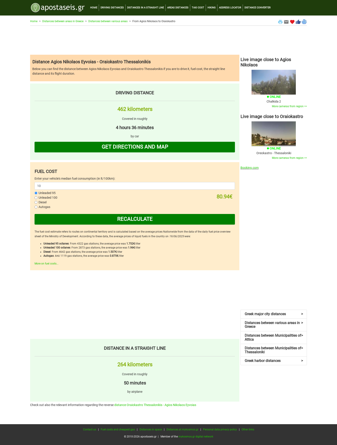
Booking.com (249, 167)
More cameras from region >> (289, 106)
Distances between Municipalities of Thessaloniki (274, 350)
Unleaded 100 (48, 197)
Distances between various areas (108, 21)
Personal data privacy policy (220, 429)
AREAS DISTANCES (177, 7)
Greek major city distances (274, 314)
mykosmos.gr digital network (195, 436)
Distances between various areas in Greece (274, 325)
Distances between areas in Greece (62, 21)
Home (33, 21)
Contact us (89, 429)
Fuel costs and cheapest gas (118, 429)
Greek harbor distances (274, 361)
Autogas (44, 207)
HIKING (211, 7)
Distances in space (150, 429)
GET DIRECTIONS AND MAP (135, 147)
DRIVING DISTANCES (112, 7)
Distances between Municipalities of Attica (274, 337)
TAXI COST (198, 7)
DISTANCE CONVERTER (257, 7)
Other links (248, 429)
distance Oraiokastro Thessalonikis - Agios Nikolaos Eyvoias (155, 405)
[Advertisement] (168, 40)
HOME (93, 7)
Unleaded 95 (47, 193)
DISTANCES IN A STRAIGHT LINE (145, 7)
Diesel (42, 202)
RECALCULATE (135, 219)
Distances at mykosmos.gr (182, 429)
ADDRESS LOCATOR (230, 7)
